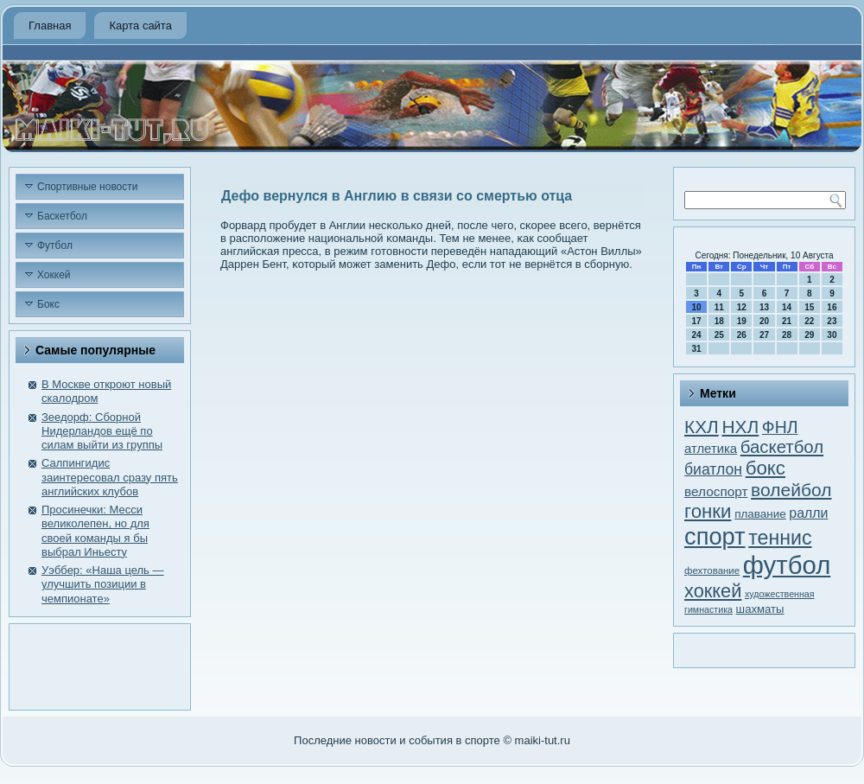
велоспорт (715, 491)
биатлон (713, 469)
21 (786, 321)
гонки (708, 511)
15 (809, 307)
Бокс (48, 304)
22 (809, 321)
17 (697, 321)
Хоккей (54, 275)
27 (764, 335)
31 (697, 349)
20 (764, 321)
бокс (765, 468)
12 (741, 307)
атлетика (710, 449)
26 (741, 335)
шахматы (760, 608)
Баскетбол (62, 216)
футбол (786, 565)
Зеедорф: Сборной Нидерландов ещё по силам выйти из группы (101, 431)
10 (697, 307)
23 (831, 321)
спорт (715, 536)
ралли (808, 513)
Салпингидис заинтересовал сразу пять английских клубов (109, 477)
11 (719, 307)
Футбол (55, 245)
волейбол (791, 490)
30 (831, 335)
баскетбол (781, 446)
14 (786, 307)
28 (786, 335)
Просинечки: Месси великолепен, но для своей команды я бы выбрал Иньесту (95, 530)
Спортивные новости (87, 187)
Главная (50, 25)
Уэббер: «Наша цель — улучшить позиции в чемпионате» (102, 584)
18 (719, 321)
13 (764, 307)
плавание (760, 513)
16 (831, 307)
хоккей (712, 591)
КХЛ (701, 427)
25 (719, 335)
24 (697, 335)
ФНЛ (780, 427)
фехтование (712, 570)
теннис (779, 537)
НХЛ (740, 427)
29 (809, 335)
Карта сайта (140, 25)
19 (741, 321)
